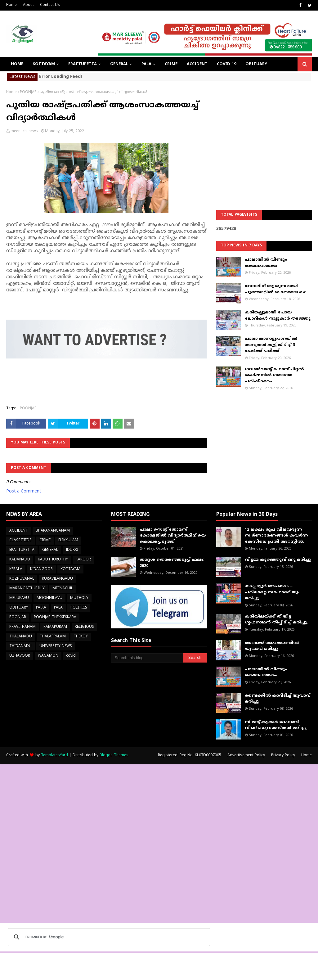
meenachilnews (24, 131)
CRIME (45, 540)
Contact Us (50, 5)
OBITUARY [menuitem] (256, 64)
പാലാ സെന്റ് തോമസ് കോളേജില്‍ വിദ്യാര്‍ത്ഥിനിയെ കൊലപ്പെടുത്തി (173, 535)
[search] (107, 937)
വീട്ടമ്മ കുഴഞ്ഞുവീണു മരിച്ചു (278, 559)
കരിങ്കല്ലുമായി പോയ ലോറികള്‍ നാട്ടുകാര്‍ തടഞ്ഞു (278, 315)
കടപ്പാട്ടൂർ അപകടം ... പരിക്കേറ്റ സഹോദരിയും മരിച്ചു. (272, 592)
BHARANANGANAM (53, 530)
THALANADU (20, 636)
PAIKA (41, 607)
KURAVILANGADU (57, 579)
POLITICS (78, 607)
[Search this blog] (147, 658)
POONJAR (28, 92)
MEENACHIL (62, 588)
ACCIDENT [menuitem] (197, 64)
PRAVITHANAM (22, 627)
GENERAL (50, 550)
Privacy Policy (283, 755)
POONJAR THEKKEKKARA (55, 617)
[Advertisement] (264, 129)
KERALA (15, 569)
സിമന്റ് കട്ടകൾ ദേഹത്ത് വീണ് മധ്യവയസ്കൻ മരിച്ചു (276, 725)
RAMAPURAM (55, 627)
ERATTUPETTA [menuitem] (82, 64)
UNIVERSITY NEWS (55, 646)
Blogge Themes (114, 755)
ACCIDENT (18, 530)
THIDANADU (20, 646)
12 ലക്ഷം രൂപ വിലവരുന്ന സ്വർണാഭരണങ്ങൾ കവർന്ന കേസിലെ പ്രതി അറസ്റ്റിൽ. (276, 535)
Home (11, 5)
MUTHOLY (79, 598)
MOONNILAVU (49, 598)
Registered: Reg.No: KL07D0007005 (189, 755)
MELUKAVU (19, 598)
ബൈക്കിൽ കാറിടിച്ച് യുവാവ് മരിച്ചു (278, 698)
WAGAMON (48, 656)
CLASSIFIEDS (20, 540)
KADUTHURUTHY (53, 559)
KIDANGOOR (41, 569)
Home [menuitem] (17, 64)
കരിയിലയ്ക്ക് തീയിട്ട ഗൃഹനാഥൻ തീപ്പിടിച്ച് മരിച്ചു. (276, 619)
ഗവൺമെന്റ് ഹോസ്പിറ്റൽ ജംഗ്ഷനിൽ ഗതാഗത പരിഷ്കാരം (274, 375)
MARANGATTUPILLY (27, 588)
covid (71, 656)
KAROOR (83, 559)
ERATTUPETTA (21, 550)
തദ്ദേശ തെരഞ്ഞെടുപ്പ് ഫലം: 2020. (172, 563)
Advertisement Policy (246, 755)
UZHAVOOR (19, 656)
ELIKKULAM (68, 540)
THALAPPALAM (53, 636)
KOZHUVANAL (21, 579)
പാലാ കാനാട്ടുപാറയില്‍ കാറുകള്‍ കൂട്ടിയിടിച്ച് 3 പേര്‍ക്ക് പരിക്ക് (271, 344)
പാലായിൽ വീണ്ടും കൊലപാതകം (266, 262)
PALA (58, 607)
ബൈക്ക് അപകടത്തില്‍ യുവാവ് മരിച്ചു (272, 646)
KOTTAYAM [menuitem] (44, 64)
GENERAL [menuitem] (119, 64)
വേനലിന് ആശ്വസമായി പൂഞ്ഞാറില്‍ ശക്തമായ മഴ (275, 289)
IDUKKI (72, 550)
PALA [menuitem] (146, 64)
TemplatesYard (54, 755)
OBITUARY (18, 607)
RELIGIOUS (84, 627)
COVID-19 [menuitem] (226, 64)
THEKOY (81, 636)
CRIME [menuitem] (171, 64)
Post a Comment (23, 491)
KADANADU (19, 559)
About (28, 5)
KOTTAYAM (70, 569)
